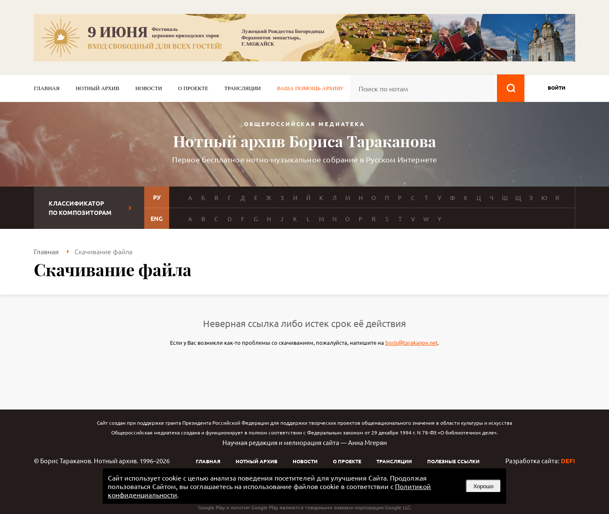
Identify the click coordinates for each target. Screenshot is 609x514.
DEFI (568, 460)
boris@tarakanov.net (411, 342)
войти (556, 87)
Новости (148, 88)
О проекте (193, 88)
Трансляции (242, 88)
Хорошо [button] (483, 486)
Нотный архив (97, 88)
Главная (47, 88)
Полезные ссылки (453, 461)
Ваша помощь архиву (310, 88)
